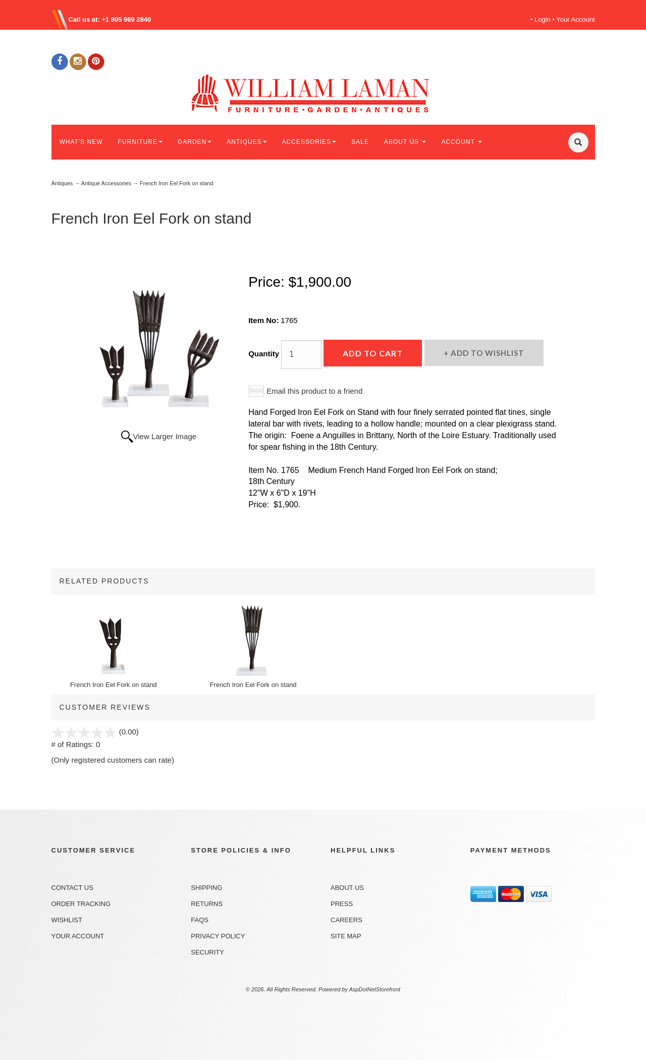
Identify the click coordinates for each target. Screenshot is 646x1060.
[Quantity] (301, 354)
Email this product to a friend (314, 391)
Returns (207, 904)
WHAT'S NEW (81, 141)
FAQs (199, 920)
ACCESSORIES (309, 141)
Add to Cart (373, 353)
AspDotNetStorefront (375, 989)
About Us (347, 887)
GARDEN (194, 141)
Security (207, 952)
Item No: (264, 320)
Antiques (62, 183)
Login (542, 19)
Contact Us (72, 887)
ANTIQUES (246, 141)
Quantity (263, 353)
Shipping (206, 887)
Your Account (575, 19)
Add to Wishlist (486, 352)
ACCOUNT (461, 141)
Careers (346, 920)
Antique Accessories (106, 183)
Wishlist (66, 920)
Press (342, 904)
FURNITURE (140, 141)
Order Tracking (81, 904)
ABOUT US (405, 141)
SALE (360, 141)
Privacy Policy (218, 936)
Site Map (346, 936)
